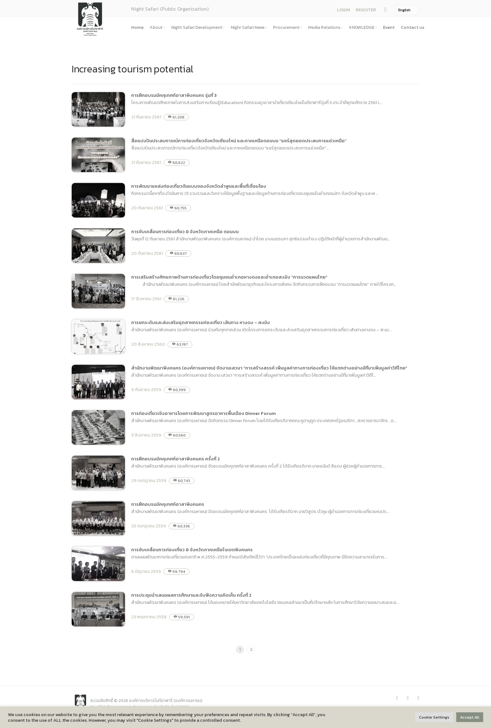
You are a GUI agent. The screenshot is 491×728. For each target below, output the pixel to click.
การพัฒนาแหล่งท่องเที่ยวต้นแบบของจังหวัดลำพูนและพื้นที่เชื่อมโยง (198, 186)
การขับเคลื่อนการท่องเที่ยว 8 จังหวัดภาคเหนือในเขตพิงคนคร (192, 549)
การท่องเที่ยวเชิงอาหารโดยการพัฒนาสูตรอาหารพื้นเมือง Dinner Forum (203, 413)
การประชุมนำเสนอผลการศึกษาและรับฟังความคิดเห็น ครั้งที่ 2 (191, 595)
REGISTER (365, 10)
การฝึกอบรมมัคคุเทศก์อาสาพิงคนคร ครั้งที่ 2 (175, 458)
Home (137, 27)
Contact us (412, 27)
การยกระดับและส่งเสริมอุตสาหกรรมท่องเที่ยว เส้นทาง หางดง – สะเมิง (200, 322)
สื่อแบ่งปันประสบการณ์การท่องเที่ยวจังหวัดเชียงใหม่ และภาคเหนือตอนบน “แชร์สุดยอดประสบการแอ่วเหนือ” (239, 140)
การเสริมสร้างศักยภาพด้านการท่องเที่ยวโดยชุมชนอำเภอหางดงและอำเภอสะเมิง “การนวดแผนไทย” (229, 276)
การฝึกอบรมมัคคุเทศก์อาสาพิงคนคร (167, 504)
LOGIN (342, 10)
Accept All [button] (469, 717)
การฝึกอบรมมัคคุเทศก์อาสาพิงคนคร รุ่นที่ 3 (174, 95)
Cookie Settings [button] (434, 717)
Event (389, 27)
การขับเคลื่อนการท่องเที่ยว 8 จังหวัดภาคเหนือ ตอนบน (185, 231)
